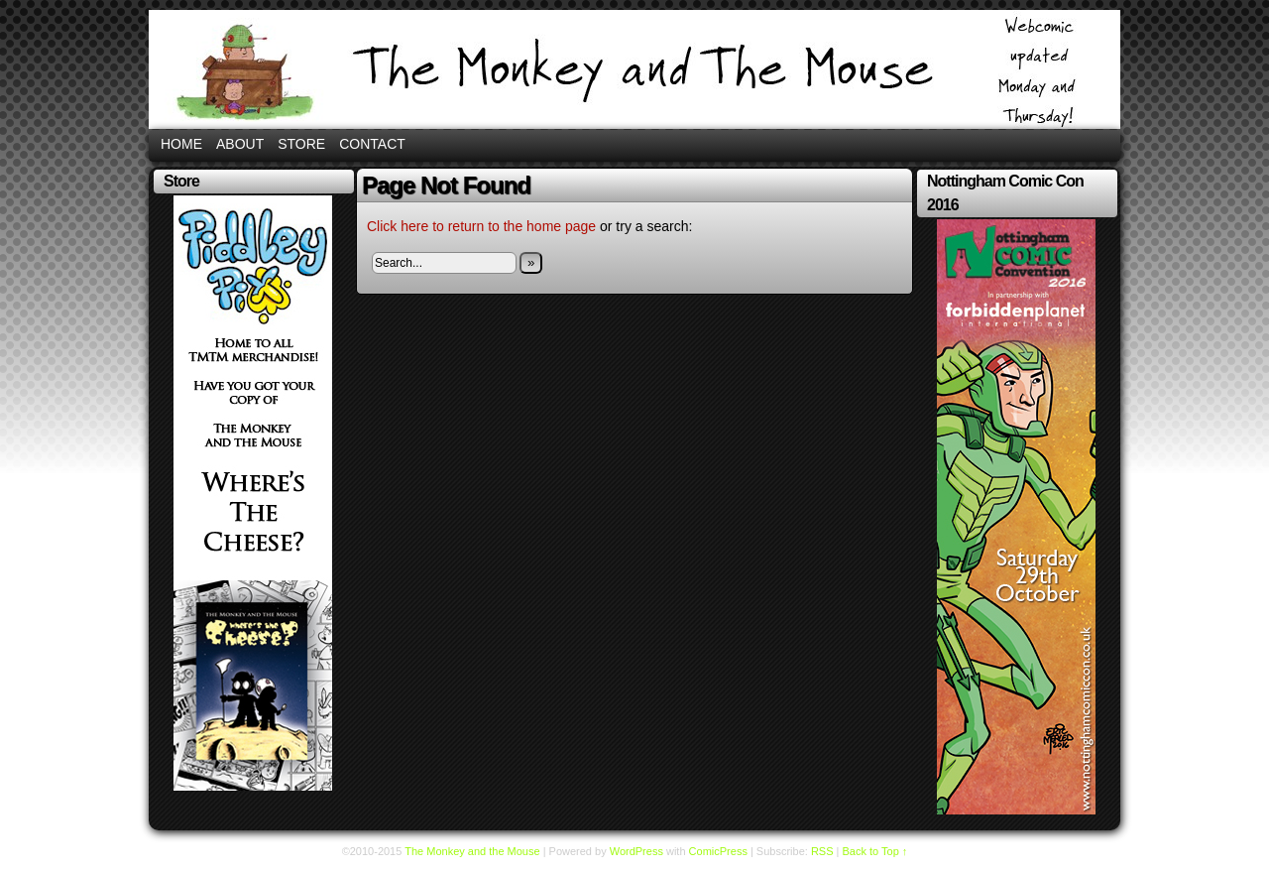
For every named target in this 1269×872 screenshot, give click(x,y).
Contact (372, 144)
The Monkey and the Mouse (634, 69)
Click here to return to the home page (481, 226)
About (240, 144)
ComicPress (718, 851)
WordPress (636, 851)
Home (181, 144)
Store (301, 144)
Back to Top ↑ (875, 851)
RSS (822, 851)
